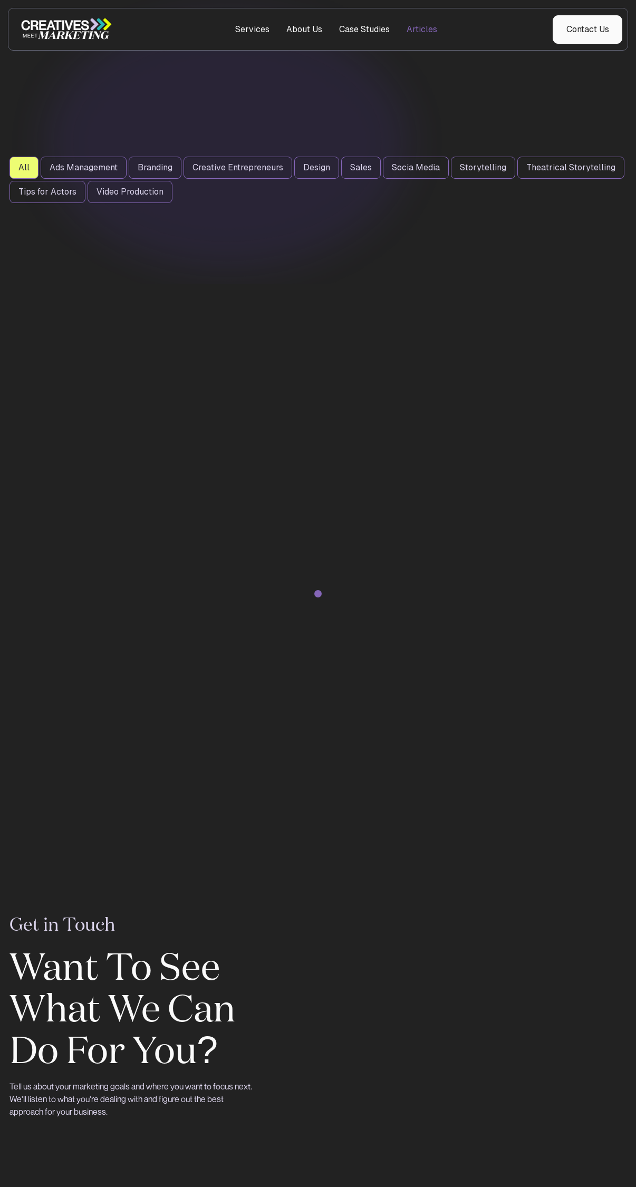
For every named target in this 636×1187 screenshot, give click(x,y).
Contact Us (587, 29)
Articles (422, 29)
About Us (304, 29)
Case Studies (364, 29)
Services (252, 29)
